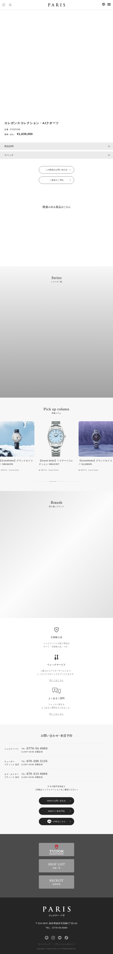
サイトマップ (44, 944)
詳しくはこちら (56, 680)
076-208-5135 (37, 761)
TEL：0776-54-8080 (56, 927)
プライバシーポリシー (65, 944)
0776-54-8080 (37, 748)
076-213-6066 (37, 773)
